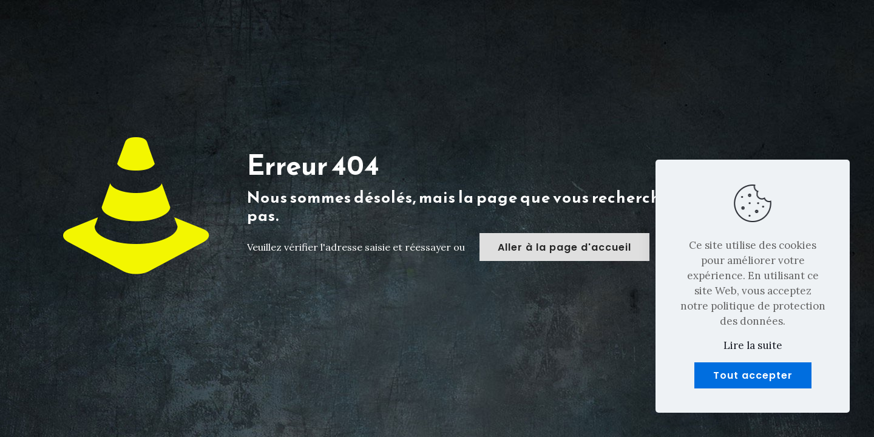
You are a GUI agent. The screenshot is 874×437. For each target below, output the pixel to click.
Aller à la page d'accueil (564, 247)
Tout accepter (753, 375)
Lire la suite (752, 345)
